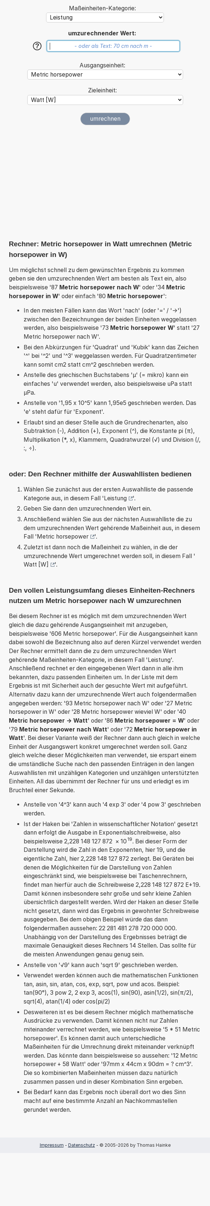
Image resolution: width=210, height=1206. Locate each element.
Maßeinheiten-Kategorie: (102, 8)
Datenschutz (81, 1145)
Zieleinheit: (102, 90)
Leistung (115, 498)
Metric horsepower (62, 536)
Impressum (52, 1145)
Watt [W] (36, 564)
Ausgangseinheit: (102, 65)
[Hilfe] (37, 46)
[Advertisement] (105, 182)
